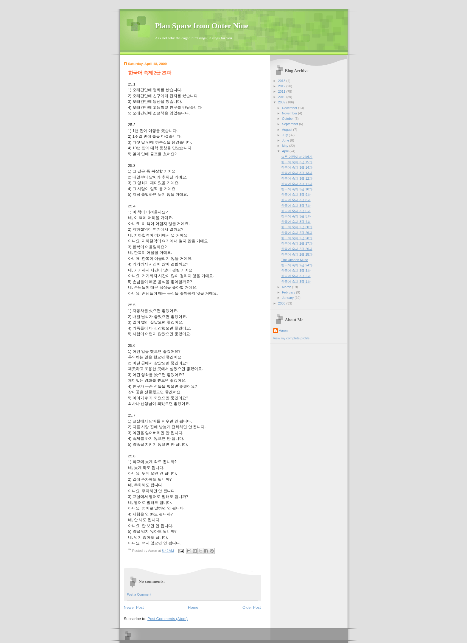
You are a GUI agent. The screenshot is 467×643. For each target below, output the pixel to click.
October (288, 118)
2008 (282, 303)
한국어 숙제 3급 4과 (296, 221)
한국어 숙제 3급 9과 (296, 194)
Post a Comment (139, 594)
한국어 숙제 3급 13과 (296, 173)
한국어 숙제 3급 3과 (296, 270)
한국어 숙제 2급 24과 (296, 265)
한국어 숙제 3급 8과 (296, 200)
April (285, 151)
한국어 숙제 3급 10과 (296, 189)
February (289, 292)
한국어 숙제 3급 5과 (296, 216)
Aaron (283, 330)
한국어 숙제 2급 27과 (296, 243)
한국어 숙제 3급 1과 (296, 281)
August (287, 129)
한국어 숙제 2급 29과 (296, 232)
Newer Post (134, 607)
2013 (282, 81)
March (287, 287)
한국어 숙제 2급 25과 (296, 254)
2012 (282, 86)
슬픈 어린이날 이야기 (296, 157)
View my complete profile (291, 338)
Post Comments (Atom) (167, 618)
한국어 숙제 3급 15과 (296, 162)
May (285, 145)
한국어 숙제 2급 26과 (296, 249)
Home (193, 607)
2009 (282, 102)
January (288, 297)
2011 (282, 91)
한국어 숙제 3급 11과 (296, 184)
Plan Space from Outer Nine (202, 25)
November (290, 113)
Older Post (251, 607)
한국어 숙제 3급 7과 (296, 205)
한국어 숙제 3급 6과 (296, 211)
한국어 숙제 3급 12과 (296, 178)
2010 (282, 97)
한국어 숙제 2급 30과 (296, 227)
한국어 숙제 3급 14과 (296, 167)
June (286, 140)
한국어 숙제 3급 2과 (296, 276)
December (290, 108)
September (290, 124)
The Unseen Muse (294, 260)
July (285, 135)
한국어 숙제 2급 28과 (296, 238)
